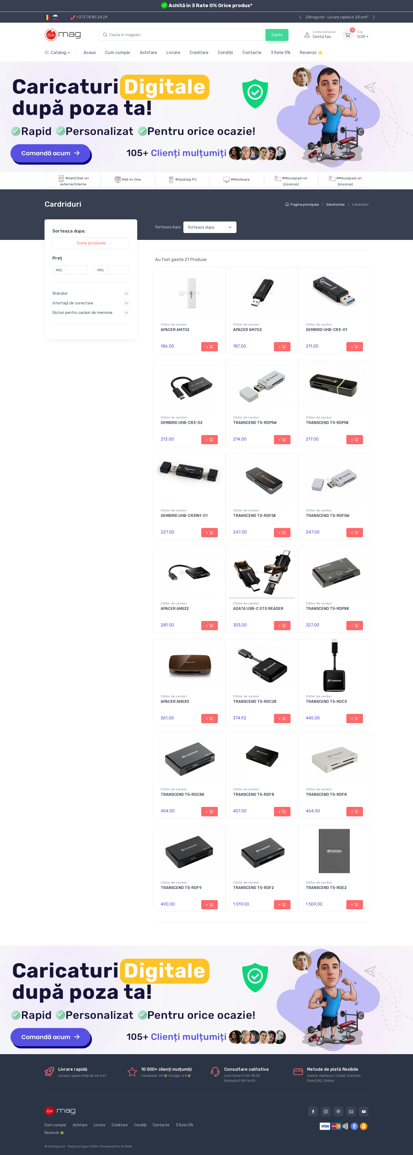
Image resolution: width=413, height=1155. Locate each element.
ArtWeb (126, 1146)
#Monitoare (240, 179)
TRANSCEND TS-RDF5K (254, 516)
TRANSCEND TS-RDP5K (327, 423)
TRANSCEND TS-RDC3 (326, 701)
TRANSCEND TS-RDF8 (253, 794)
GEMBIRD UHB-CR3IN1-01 (184, 516)
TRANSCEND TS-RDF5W (327, 516)
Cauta (277, 34)
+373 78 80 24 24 (89, 17)
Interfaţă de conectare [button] (72, 302)
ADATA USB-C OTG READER (258, 608)
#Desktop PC (186, 179)
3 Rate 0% (280, 52)
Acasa (89, 52)
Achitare (148, 52)
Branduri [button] (59, 293)
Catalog (55, 52)
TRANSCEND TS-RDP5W (255, 423)
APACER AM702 (175, 330)
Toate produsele (91, 243)
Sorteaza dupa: (168, 227)
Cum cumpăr (117, 52)
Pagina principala (302, 204)
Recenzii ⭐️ (311, 52)
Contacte (252, 52)
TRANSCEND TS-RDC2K (255, 701)
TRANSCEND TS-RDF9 (181, 888)
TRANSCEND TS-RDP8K (327, 608)
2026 (94, 1146)
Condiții (225, 52)
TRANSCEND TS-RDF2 (253, 888)
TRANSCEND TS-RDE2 (326, 888)
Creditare (199, 52)
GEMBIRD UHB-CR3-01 (326, 330)
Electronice (335, 204)
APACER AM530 (175, 701)
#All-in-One (131, 179)
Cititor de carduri (174, 324)
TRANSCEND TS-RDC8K (182, 794)
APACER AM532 (175, 608)
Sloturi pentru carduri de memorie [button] (82, 312)
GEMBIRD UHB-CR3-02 (182, 423)
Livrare (173, 52)
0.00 (362, 34)
